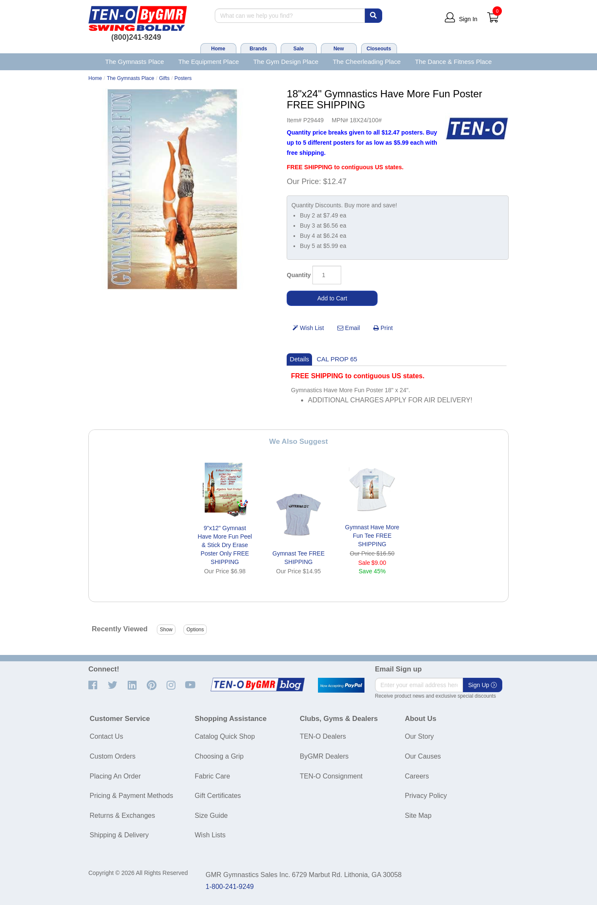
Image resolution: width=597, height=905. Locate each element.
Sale (298, 49)
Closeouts (379, 49)
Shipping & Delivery (119, 835)
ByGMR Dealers (324, 756)
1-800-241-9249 (229, 886)
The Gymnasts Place (134, 61)
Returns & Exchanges (122, 815)
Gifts (164, 78)
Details (299, 359)
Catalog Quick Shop (225, 736)
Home (218, 49)
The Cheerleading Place (367, 61)
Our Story (419, 736)
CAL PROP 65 (337, 359)
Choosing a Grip (219, 756)
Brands (258, 49)
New (339, 49)
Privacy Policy (426, 795)
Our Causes (423, 756)
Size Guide (211, 815)
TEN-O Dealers (323, 736)
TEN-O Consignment (331, 776)
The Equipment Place (208, 61)
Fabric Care (212, 776)
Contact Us (106, 736)
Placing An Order (115, 776)
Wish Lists (210, 835)
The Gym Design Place (285, 61)
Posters (183, 78)
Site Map (418, 815)
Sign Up (482, 685)
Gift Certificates (218, 795)
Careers (417, 776)
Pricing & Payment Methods (131, 795)
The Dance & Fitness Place (453, 61)
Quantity (299, 275)
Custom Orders (112, 756)
